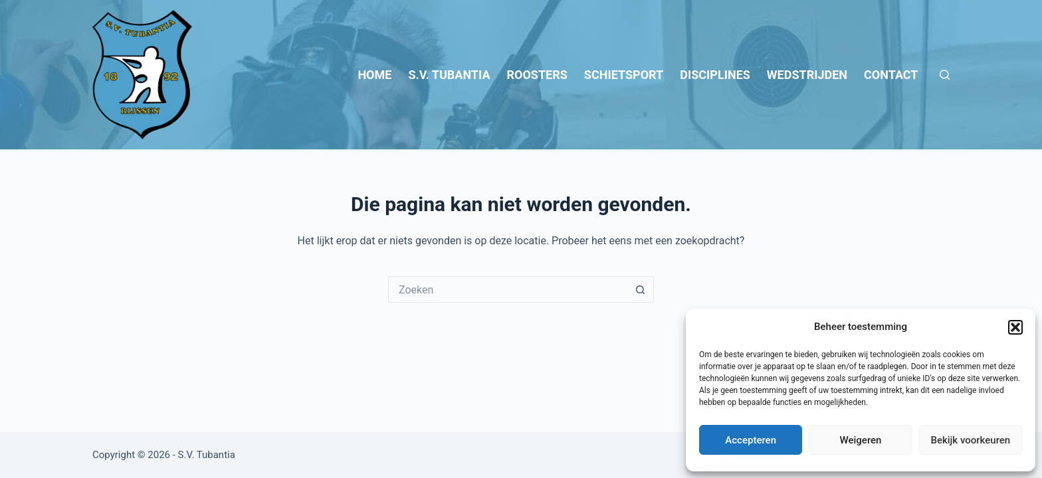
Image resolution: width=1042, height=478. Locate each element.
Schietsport (623, 75)
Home (374, 75)
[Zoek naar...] (507, 289)
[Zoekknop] (640, 289)
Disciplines (715, 75)
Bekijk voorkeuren (970, 440)
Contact (891, 75)
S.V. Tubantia (449, 75)
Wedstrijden (807, 75)
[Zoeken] (945, 75)
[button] (1015, 327)
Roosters (537, 75)
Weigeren (861, 440)
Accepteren (750, 440)
